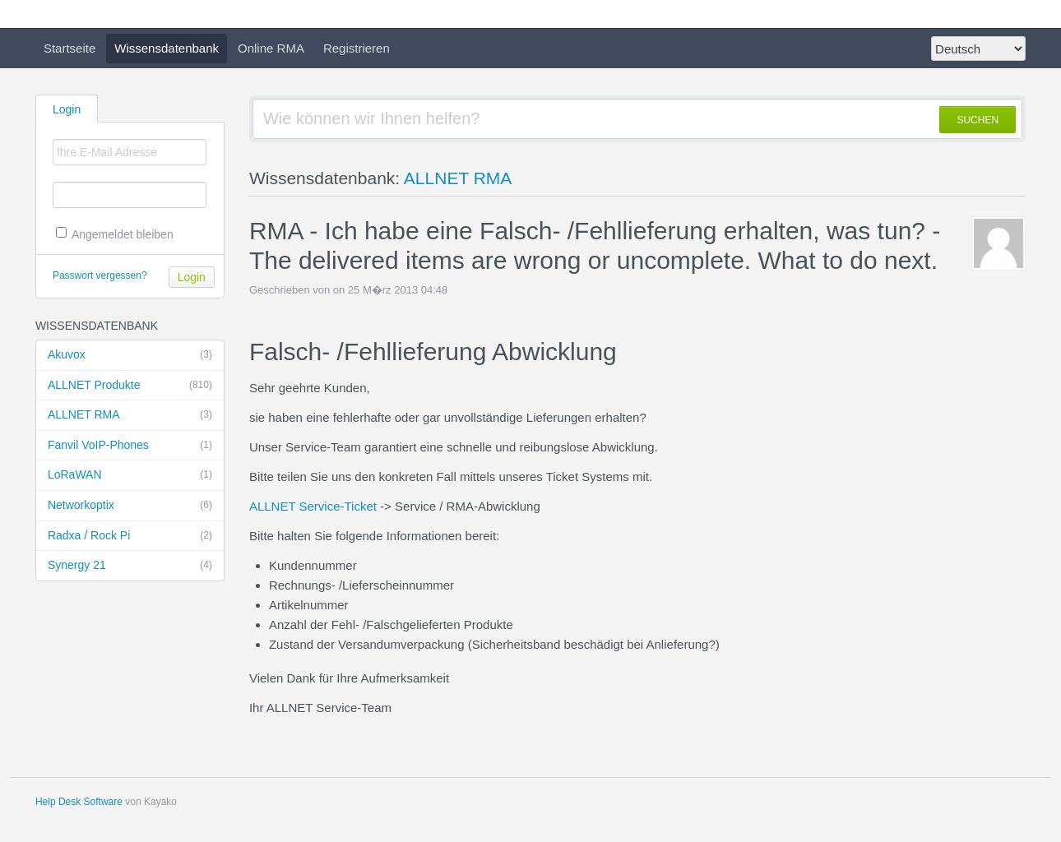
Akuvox (130, 355)
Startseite (69, 48)
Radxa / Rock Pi (130, 536)
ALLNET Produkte (130, 385)
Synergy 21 (130, 565)
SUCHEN (977, 120)
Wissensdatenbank (166, 48)
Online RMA (271, 48)
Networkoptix (130, 505)
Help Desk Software (79, 801)
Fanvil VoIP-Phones (130, 445)
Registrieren (356, 48)
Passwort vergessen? (100, 275)
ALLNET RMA (130, 415)
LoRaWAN (130, 475)
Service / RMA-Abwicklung (467, 506)
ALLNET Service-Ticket (313, 506)
